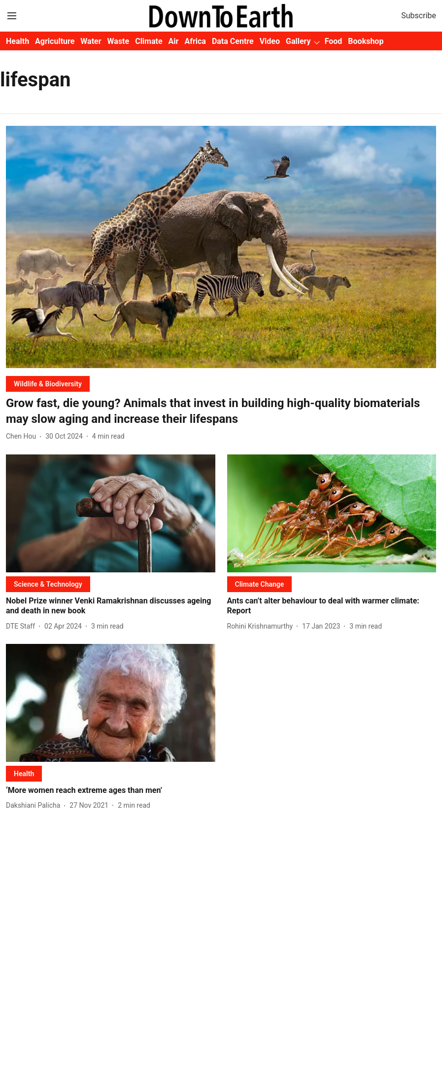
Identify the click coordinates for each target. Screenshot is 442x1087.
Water (90, 41)
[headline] (221, 411)
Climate (148, 41)
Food (333, 41)
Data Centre (233, 41)
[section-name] (48, 383)
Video (270, 41)
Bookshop (365, 41)
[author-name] (23, 436)
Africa (194, 41)
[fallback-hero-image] (221, 247)
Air (174, 41)
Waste (118, 41)
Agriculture (54, 41)
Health (17, 41)
